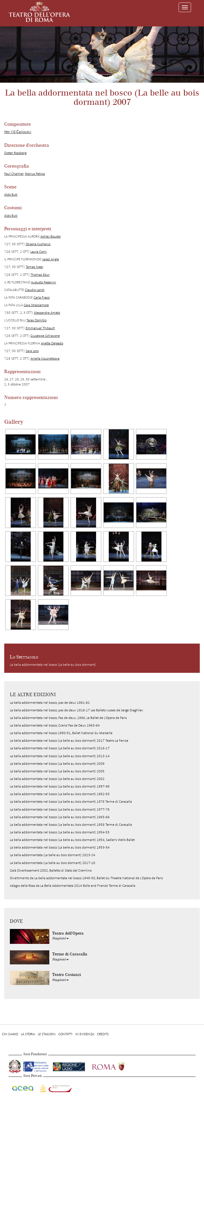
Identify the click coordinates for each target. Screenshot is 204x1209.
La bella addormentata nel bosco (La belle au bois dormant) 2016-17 (60, 748)
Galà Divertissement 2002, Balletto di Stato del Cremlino (51, 870)
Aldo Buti (10, 194)
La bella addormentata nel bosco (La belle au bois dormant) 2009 (57, 763)
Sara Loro (32, 351)
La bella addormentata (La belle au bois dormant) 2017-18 (52, 863)
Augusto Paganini (43, 282)
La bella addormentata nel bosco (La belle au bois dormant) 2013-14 (60, 756)
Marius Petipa (35, 174)
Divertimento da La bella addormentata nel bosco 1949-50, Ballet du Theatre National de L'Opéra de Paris (86, 878)
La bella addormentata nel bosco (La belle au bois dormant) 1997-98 (60, 786)
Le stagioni (47, 1034)
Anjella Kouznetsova (44, 358)
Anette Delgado (52, 343)
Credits (103, 1034)
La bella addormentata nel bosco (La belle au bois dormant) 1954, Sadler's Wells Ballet (72, 840)
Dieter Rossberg (15, 153)
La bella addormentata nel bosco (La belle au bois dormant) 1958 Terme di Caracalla (71, 824)
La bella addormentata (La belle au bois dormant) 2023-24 (52, 855)
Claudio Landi (35, 290)
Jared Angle (50, 259)
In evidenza (84, 1034)
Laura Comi (38, 251)
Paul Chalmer (13, 174)
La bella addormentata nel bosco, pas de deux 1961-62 (50, 702)
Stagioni (60, 938)
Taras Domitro (36, 320)
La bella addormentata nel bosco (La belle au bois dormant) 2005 (57, 771)
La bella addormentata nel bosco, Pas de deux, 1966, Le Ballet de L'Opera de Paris (68, 718)
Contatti (65, 1034)
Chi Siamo (10, 1034)
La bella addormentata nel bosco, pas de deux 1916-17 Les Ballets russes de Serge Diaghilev (76, 710)
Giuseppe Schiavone (45, 335)
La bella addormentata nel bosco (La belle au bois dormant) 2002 (57, 779)
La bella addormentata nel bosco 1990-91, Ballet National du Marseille (61, 733)
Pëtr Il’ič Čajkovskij (17, 132)
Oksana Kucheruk (38, 244)
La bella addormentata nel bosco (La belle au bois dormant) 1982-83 (60, 794)
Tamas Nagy (34, 267)
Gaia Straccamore (36, 305)
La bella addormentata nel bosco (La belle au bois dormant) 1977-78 (60, 809)
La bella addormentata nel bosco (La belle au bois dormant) (53, 664)
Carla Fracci (42, 297)
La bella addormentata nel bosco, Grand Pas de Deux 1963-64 (55, 725)
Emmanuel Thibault (40, 328)
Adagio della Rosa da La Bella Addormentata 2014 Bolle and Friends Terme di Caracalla (72, 885)
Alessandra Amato (47, 312)
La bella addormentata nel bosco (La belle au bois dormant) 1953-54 (60, 847)
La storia (28, 1034)
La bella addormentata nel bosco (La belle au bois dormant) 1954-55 (60, 832)
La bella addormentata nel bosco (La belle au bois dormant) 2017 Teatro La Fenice (69, 740)
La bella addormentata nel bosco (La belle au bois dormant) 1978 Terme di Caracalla (71, 801)
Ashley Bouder (50, 236)
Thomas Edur (40, 274)
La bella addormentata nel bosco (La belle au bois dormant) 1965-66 (60, 817)
